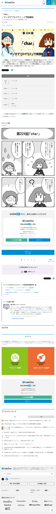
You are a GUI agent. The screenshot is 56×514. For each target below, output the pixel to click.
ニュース (5, 490)
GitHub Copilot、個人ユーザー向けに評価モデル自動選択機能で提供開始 (22, 424)
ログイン (39, 240)
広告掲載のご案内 (41, 483)
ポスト (5, 70)
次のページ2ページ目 (28, 252)
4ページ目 (14, 98)
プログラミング (9, 25)
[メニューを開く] (2, 2)
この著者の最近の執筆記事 (17, 318)
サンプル (14, 106)
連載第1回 (25, 114)
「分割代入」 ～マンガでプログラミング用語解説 (17, 290)
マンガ (3, 25)
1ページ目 (14, 81)
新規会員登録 (16, 240)
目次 (40, 76)
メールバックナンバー (28, 236)
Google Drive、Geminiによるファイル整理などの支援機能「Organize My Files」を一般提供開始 (28, 452)
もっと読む (6, 294)
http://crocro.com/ (34, 307)
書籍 (47, 490)
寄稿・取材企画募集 (15, 483)
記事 (18, 490)
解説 (13, 103)
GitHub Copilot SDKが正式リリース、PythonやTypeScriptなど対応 (21, 455)
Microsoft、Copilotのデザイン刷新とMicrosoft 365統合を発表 (19, 432)
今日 (15, 416)
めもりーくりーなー (35, 310)
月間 (41, 416)
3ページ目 (14, 93)
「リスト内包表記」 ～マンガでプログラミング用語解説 (19, 287)
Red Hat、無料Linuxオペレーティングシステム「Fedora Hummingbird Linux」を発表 (25, 420)
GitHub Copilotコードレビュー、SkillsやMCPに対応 (17, 440)
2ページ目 (14, 88)
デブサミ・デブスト (34, 491)
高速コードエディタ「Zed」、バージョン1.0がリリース (18, 444)
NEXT (51, 259)
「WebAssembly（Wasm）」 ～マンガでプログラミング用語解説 (21, 292)
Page (5, 88)
